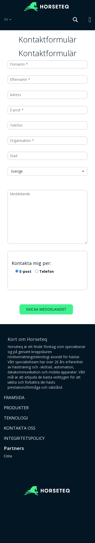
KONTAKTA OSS (19, 428)
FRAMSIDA (14, 397)
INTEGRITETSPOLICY (24, 438)
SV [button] (7, 19)
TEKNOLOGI (16, 418)
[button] (47, 171)
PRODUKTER (16, 408)
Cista (8, 456)
